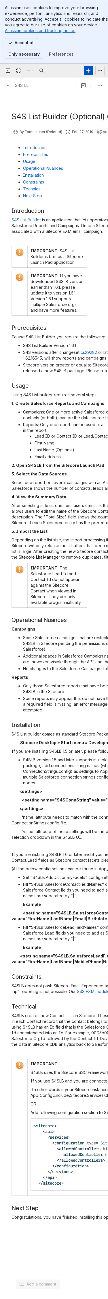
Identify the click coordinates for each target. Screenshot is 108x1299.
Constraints (33, 182)
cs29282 (89, 352)
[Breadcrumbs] (16, 85)
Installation (33, 175)
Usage (29, 161)
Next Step (32, 195)
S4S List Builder (26, 219)
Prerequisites (35, 154)
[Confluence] (30, 70)
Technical (32, 188)
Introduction (35, 147)
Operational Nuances (43, 168)
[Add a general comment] (38, 1284)
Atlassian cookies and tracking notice (40, 30)
